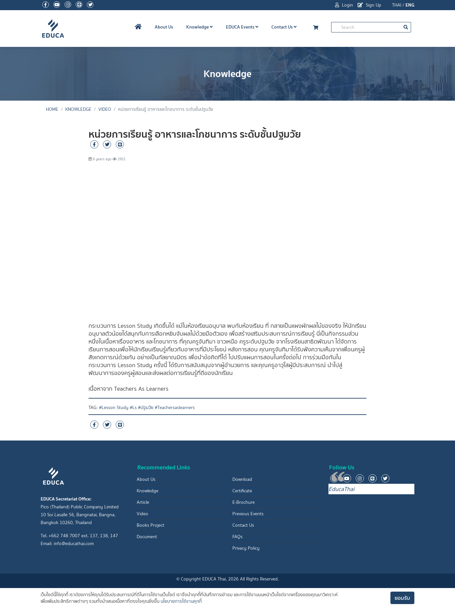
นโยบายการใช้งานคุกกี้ (181, 601)
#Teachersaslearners (175, 407)
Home (52, 109)
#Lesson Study (114, 407)
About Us (164, 26)
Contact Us (284, 26)
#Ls (133, 407)
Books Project (150, 525)
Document (147, 536)
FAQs (237, 536)
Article (143, 502)
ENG (410, 5)
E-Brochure (243, 502)
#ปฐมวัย (145, 407)
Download (242, 479)
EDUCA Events (242, 26)
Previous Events (248, 513)
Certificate (242, 490)
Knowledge (199, 26)
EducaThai (341, 489)
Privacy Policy (246, 548)
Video (104, 109)
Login (344, 5)
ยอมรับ (402, 598)
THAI (396, 5)
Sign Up (369, 5)
